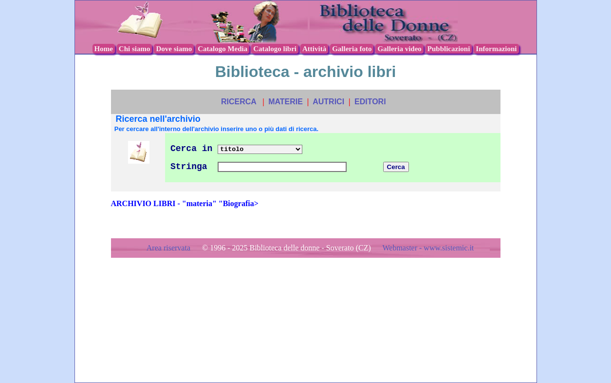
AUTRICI (328, 101)
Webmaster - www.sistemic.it (428, 248)
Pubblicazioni (448, 49)
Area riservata (169, 248)
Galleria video (399, 49)
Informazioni (496, 49)
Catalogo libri (274, 49)
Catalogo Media (222, 49)
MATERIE (285, 101)
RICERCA (238, 101)
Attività (314, 49)
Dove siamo (174, 49)
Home (103, 49)
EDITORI (370, 101)
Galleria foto (351, 49)
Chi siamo (134, 49)
